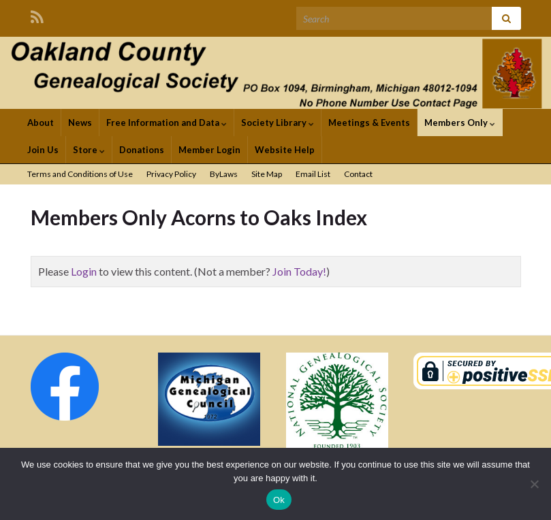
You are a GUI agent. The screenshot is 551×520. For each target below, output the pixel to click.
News (80, 122)
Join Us (43, 149)
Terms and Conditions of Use (80, 174)
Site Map (266, 174)
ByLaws (224, 174)
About (40, 122)
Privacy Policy (171, 174)
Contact (358, 174)
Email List (313, 174)
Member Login (209, 149)
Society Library (277, 122)
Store (89, 149)
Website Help (285, 149)
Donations (141, 149)
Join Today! (299, 271)
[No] (534, 484)
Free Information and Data (166, 122)
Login (84, 271)
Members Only (459, 122)
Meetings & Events (369, 122)
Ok (279, 500)
